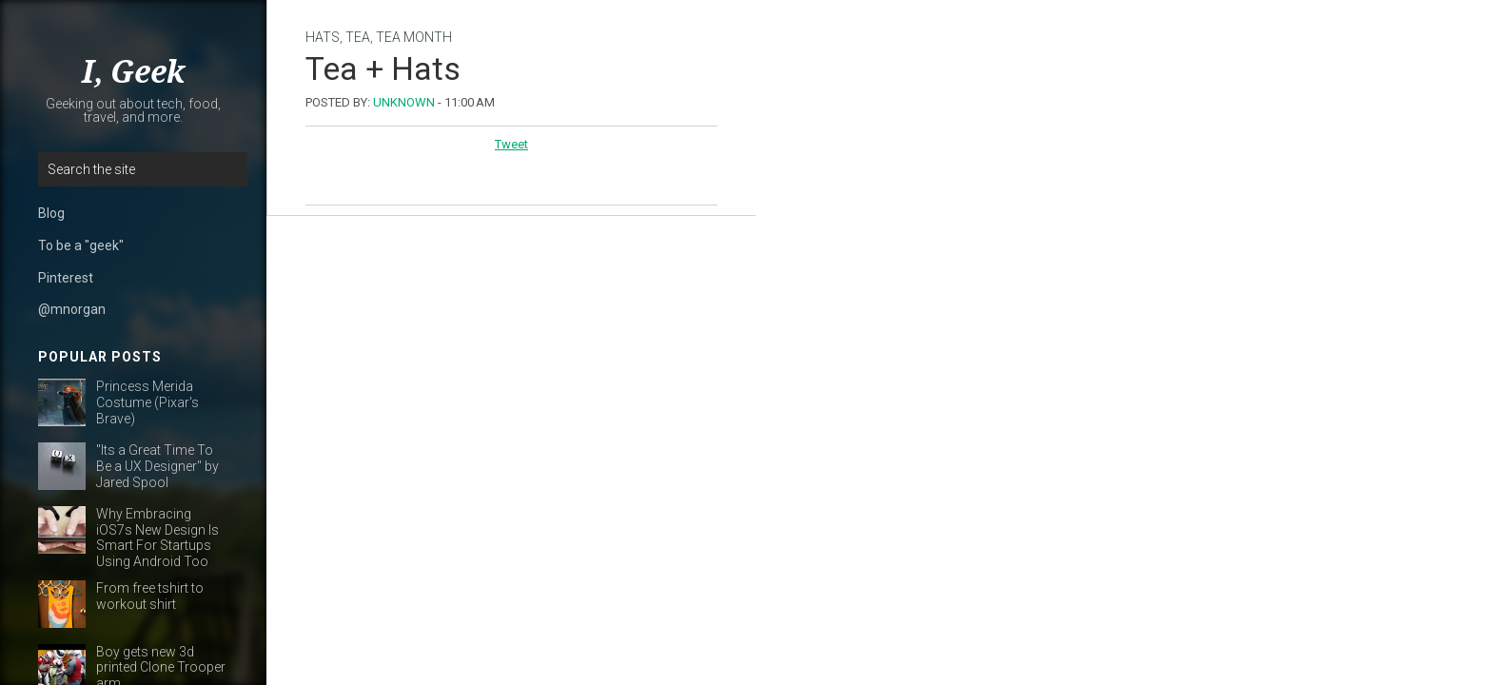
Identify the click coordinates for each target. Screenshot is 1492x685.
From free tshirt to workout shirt (150, 596)
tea (357, 37)
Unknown (404, 102)
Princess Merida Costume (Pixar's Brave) (147, 402)
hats (322, 37)
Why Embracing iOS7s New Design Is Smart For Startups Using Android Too (157, 537)
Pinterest (65, 277)
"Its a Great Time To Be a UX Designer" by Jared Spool (157, 466)
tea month (414, 37)
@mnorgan (72, 309)
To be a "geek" (81, 245)
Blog (51, 213)
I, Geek (133, 72)
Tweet (511, 144)
